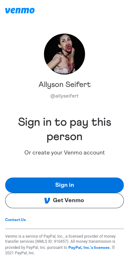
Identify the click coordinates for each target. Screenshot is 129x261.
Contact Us (15, 220)
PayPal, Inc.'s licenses (89, 247)
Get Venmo (64, 200)
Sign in (64, 185)
